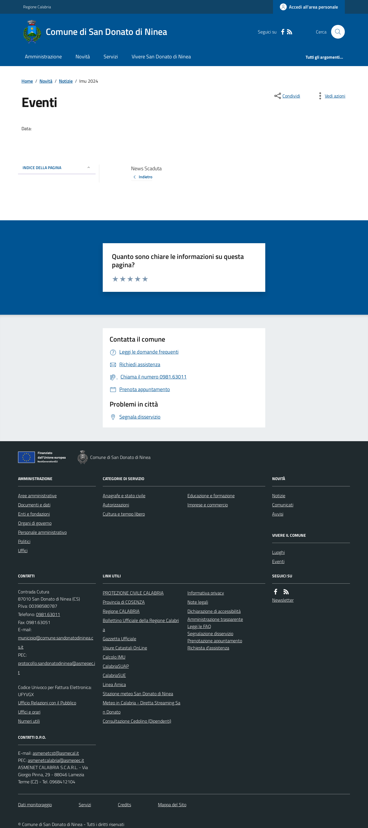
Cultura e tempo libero (124, 513)
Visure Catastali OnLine (125, 647)
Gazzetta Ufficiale (119, 638)
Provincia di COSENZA (124, 602)
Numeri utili (29, 721)
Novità (83, 56)
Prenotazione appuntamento (214, 640)
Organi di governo (35, 523)
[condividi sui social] (286, 95)
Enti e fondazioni (34, 513)
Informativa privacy (205, 592)
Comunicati (282, 504)
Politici (24, 541)
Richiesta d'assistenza (208, 647)
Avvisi (277, 513)
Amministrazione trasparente (215, 619)
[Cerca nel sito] (336, 32)
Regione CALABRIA (121, 611)
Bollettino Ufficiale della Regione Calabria (141, 625)
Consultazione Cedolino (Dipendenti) (137, 721)
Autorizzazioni (116, 504)
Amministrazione (43, 56)
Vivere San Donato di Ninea (161, 56)
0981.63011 (48, 614)
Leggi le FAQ (199, 626)
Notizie (66, 81)
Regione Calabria (37, 7)
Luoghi (278, 552)
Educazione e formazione (211, 495)
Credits (124, 804)
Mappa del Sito (172, 804)
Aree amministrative (37, 495)
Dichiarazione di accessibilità (214, 611)
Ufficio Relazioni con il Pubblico (47, 702)
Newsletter (283, 600)
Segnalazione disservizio (210, 633)
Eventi (278, 561)
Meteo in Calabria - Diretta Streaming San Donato (141, 707)
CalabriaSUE (114, 675)
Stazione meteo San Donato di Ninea (138, 693)
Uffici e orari (29, 711)
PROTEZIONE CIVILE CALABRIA (133, 592)
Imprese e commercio (207, 504)
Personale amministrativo (42, 532)
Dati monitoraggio (35, 804)
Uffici (22, 550)
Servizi (111, 56)
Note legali (197, 602)
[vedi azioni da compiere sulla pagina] (330, 95)
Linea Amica (114, 684)
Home (27, 81)
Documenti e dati (34, 504)
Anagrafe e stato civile (124, 495)
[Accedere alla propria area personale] (309, 7)
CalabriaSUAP (116, 666)
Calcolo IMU (114, 656)
